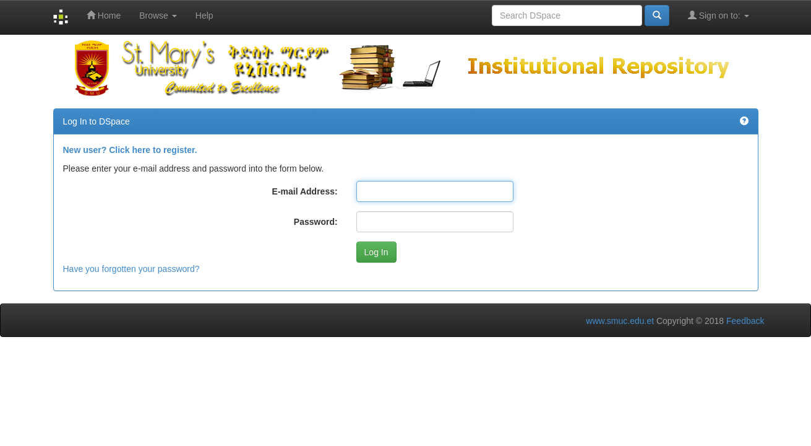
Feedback (745, 321)
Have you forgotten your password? (131, 269)
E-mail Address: (305, 191)
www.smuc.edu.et (620, 321)
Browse (158, 15)
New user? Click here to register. (130, 150)
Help (204, 15)
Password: (316, 222)
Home (104, 15)
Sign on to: (718, 15)
